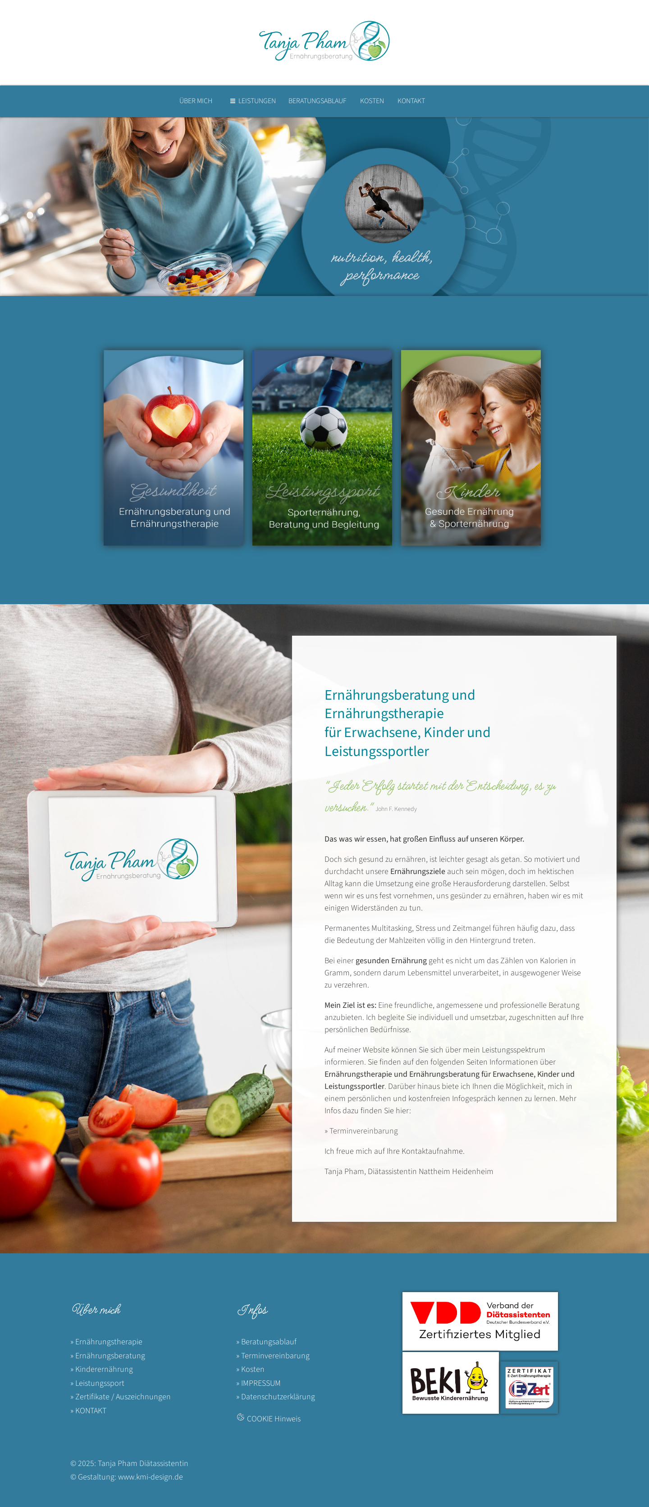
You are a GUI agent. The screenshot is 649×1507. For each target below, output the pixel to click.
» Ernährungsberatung (107, 1355)
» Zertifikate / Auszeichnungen (120, 1396)
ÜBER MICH (195, 101)
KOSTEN (372, 101)
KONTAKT (411, 101)
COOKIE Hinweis (274, 1419)
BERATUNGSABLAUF (317, 101)
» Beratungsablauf (266, 1342)
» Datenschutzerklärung (275, 1396)
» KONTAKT (88, 1410)
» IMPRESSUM (258, 1383)
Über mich (94, 1310)
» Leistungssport (97, 1383)
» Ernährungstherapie (106, 1342)
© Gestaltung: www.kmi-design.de (126, 1477)
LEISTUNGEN (257, 101)
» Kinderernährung (101, 1369)
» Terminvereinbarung (361, 1131)
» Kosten (250, 1369)
